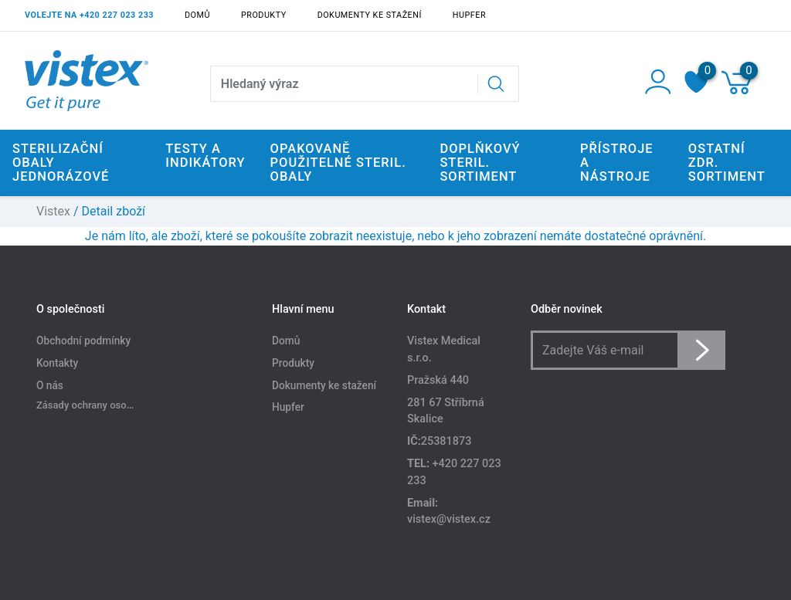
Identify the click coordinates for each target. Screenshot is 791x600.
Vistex (53, 211)
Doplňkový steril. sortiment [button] (480, 162)
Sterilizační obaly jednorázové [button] (60, 162)
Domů (197, 15)
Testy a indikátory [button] (205, 155)
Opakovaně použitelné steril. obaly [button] (338, 162)
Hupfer (469, 15)
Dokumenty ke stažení (369, 15)
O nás (49, 385)
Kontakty (57, 363)
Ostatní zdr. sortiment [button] (727, 162)
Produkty (264, 15)
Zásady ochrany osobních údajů (107, 405)
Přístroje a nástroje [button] (617, 162)
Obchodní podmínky (83, 340)
